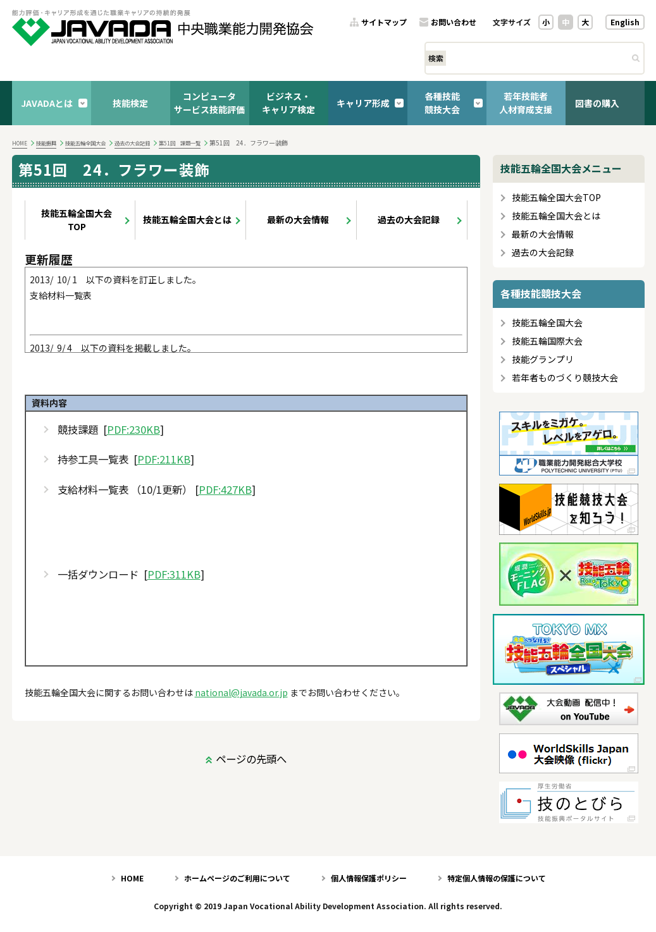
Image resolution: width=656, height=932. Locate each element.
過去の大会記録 (132, 143)
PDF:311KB (174, 574)
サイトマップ (384, 22)
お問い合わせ (453, 22)
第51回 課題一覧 (180, 143)
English (625, 21)
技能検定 (130, 103)
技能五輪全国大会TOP (76, 220)
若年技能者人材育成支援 (525, 103)
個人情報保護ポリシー (369, 878)
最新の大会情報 (298, 219)
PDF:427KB (225, 489)
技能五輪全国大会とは (187, 219)
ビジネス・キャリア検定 (288, 103)
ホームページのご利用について (237, 878)
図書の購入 (597, 103)
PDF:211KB (163, 459)
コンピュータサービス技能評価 (209, 103)
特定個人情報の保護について (496, 878)
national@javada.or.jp (241, 692)
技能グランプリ (543, 359)
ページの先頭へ (251, 758)
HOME (19, 143)
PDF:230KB (133, 429)
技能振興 (46, 143)
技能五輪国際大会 (547, 341)
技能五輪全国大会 (85, 143)
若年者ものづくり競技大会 (565, 377)
